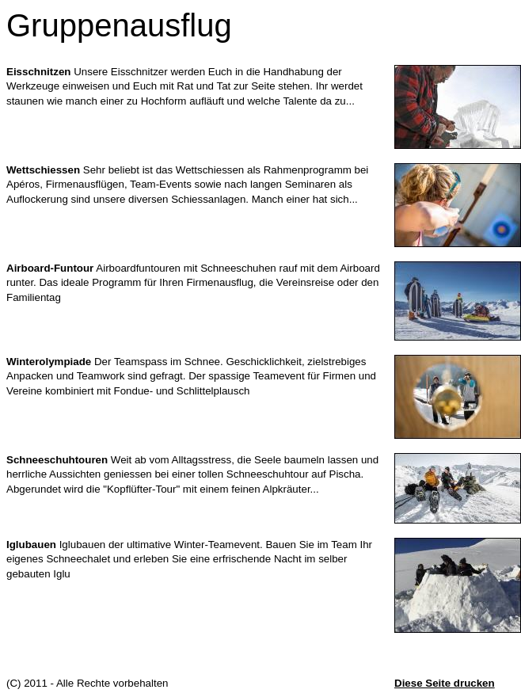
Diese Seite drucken (444, 683)
